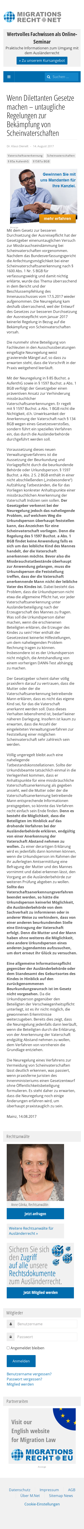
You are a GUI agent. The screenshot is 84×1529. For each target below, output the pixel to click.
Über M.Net (30, 1495)
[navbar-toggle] (9, 76)
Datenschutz (19, 1489)
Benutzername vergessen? (29, 1374)
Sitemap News (61, 1495)
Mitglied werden (20, 1384)
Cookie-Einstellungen (42, 1504)
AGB (71, 1489)
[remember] (8, 1347)
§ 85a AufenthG (18, 161)
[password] (45, 1337)
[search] (61, 77)
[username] (46, 1324)
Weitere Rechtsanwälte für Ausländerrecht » (31, 1231)
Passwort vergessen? (24, 1379)
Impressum (49, 1489)
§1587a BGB (41, 161)
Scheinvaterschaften (61, 155)
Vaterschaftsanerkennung (25, 155)
